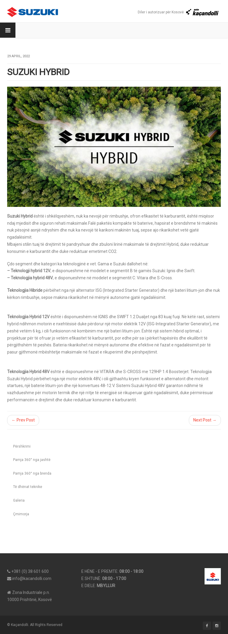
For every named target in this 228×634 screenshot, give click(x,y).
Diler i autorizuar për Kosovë (178, 12)
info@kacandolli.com (31, 578)
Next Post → (204, 420)
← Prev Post (23, 420)
